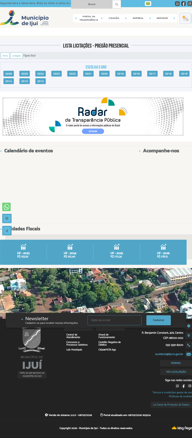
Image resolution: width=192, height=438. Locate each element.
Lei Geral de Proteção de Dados (171, 404)
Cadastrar (158, 320)
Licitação (16, 55)
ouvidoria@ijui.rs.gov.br (169, 354)
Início (5, 55)
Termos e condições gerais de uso (172, 392)
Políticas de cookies (180, 396)
